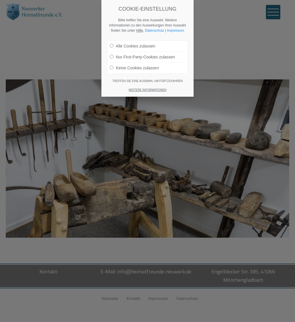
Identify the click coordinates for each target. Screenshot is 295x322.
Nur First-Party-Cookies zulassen (142, 57)
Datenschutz (154, 30)
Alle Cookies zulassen (132, 46)
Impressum (175, 30)
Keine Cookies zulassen (134, 68)
